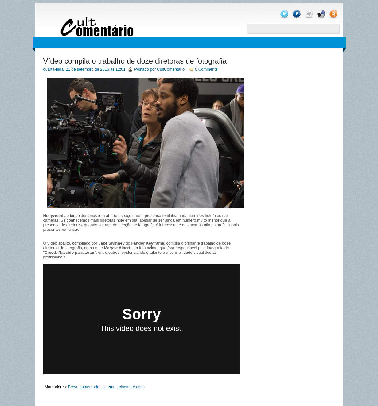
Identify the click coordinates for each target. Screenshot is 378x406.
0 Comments (206, 69)
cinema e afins (132, 387)
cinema (109, 387)
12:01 (120, 69)
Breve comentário (83, 387)
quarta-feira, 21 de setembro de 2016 (76, 69)
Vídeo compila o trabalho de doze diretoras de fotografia (135, 61)
